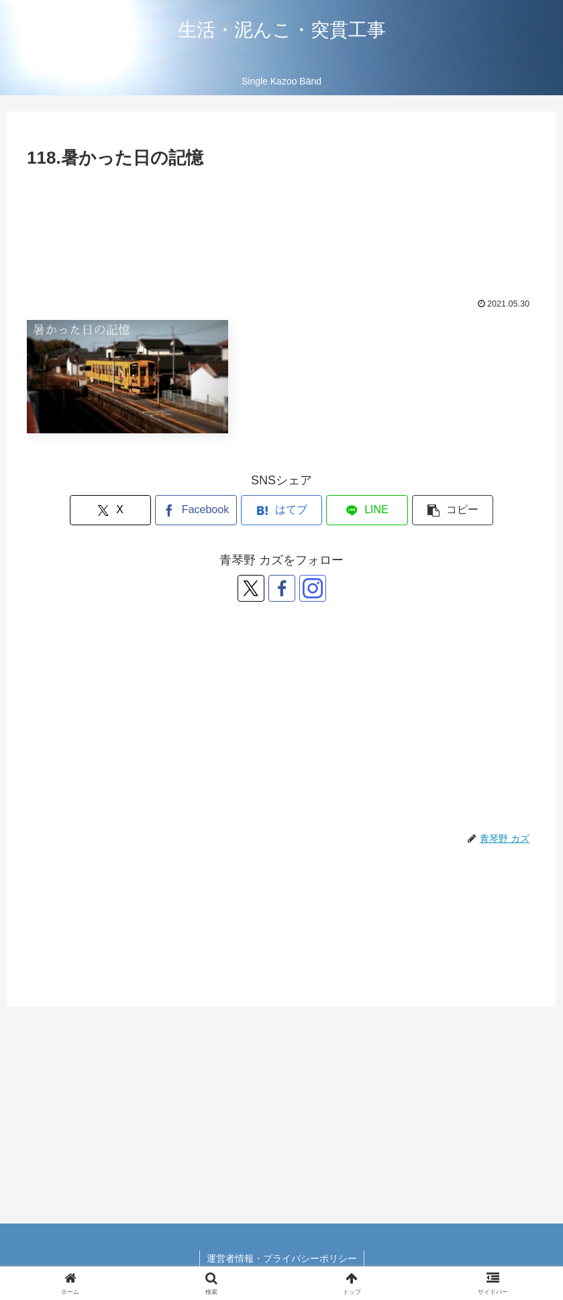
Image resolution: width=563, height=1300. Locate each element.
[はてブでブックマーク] (281, 510)
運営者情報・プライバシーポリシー (282, 1258)
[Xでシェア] (110, 510)
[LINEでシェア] (366, 510)
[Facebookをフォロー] (281, 588)
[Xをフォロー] (251, 588)
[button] (452, 510)
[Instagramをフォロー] (312, 588)
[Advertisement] (281, 225)
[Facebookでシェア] (195, 510)
